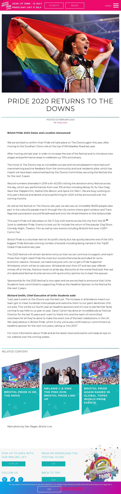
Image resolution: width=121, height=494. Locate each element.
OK (49, 489)
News (80, 7)
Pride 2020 (62, 123)
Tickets (59, 7)
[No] (71, 488)
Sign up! (13, 464)
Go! (53, 464)
